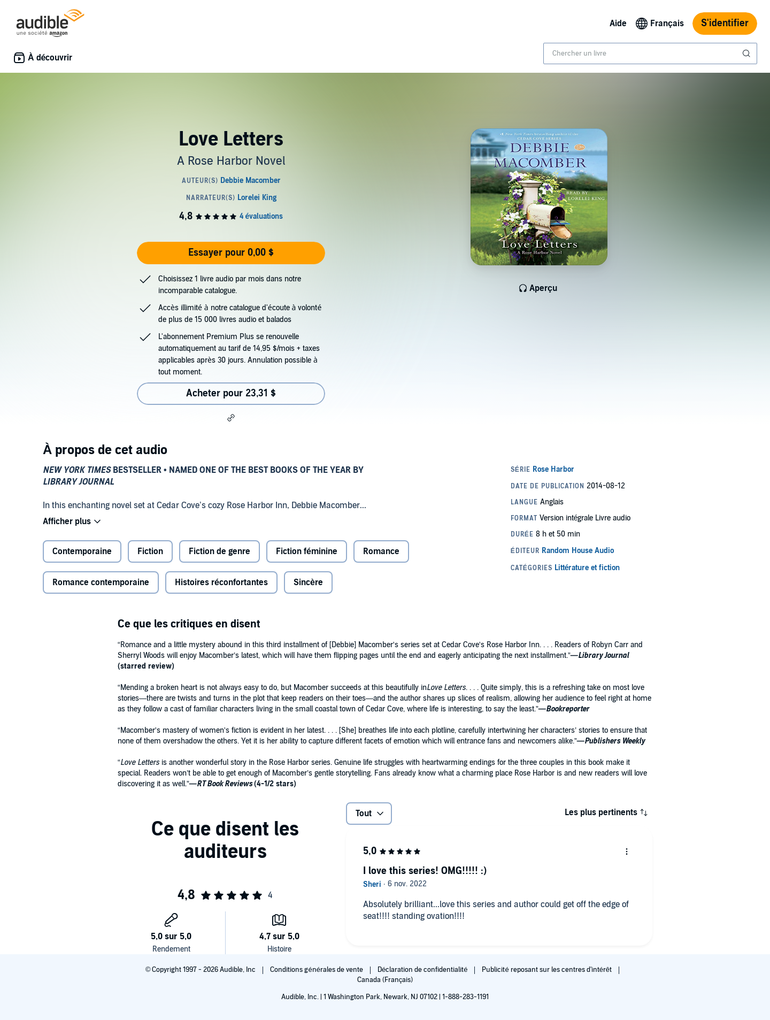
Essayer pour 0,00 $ (231, 252)
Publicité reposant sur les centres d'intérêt (547, 969)
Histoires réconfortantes (221, 582)
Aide (618, 23)
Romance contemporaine (100, 582)
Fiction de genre (219, 551)
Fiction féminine (306, 551)
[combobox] (650, 53)
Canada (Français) (385, 980)
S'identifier (725, 23)
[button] (231, 417)
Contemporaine (82, 551)
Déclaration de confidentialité (423, 969)
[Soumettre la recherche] (747, 53)
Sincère (308, 582)
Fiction (150, 551)
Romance (381, 551)
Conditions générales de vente (317, 969)
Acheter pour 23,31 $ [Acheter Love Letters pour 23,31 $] (231, 393)
